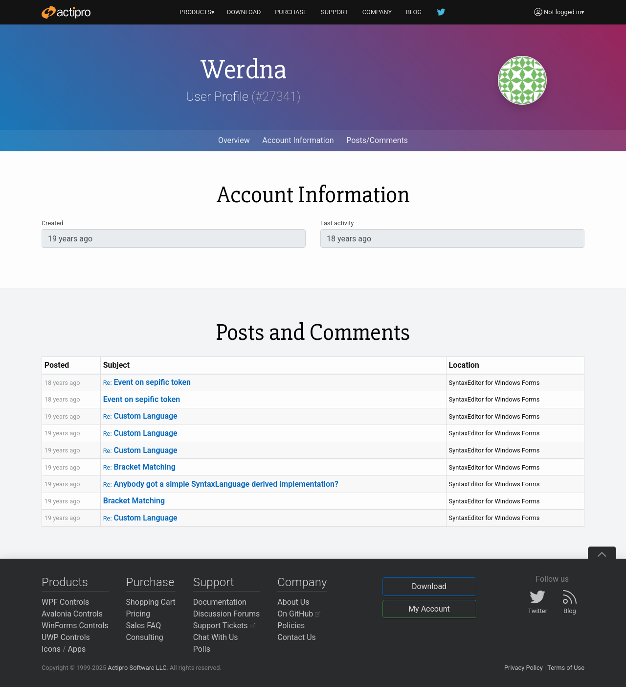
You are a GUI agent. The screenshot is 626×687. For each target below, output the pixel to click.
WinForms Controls (75, 625)
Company (302, 582)
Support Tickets (224, 625)
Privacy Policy (523, 667)
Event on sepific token (147, 382)
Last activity (337, 223)
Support (213, 582)
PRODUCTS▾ (197, 12)
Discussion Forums (226, 613)
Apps (77, 649)
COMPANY (377, 12)
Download (429, 586)
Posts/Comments (377, 140)
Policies (291, 625)
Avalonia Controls (72, 613)
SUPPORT (334, 12)
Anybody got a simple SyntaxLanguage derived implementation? (220, 484)
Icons (51, 649)
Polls (201, 649)
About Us (293, 602)
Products (65, 582)
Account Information (298, 140)
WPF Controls (65, 602)
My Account (429, 609)
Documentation (219, 602)
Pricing (138, 613)
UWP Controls (66, 637)
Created (52, 223)
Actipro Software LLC (137, 667)
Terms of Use (565, 667)
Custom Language (140, 416)
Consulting (144, 637)
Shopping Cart (151, 602)
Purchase (150, 582)
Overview (234, 140)
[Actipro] (66, 12)
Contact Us (296, 637)
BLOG (414, 12)
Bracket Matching (139, 467)
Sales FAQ (143, 625)
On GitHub (298, 613)
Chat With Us (215, 637)
